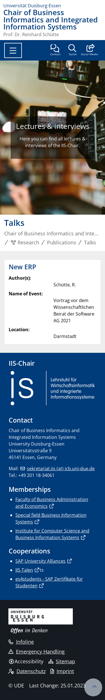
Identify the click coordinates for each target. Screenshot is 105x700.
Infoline (21, 641)
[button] (89, 50)
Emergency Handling (36, 651)
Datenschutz (27, 671)
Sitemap (61, 661)
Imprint (62, 671)
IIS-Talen (24, 570)
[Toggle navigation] (13, 50)
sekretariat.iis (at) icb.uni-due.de (61, 468)
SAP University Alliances (40, 561)
